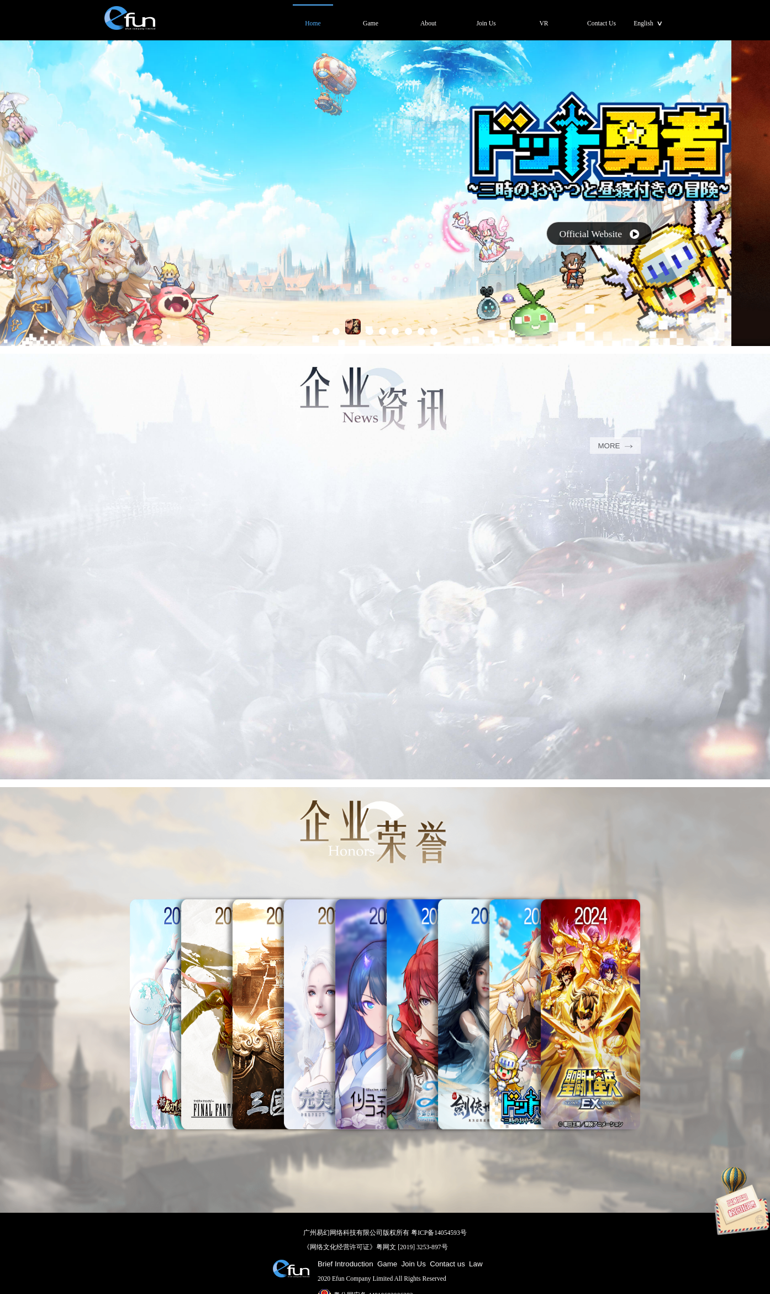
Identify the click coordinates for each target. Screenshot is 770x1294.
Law (475, 1264)
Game (387, 1264)
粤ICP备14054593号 (439, 1233)
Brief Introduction (345, 1264)
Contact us (447, 1264)
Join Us (413, 1264)
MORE (615, 446)
